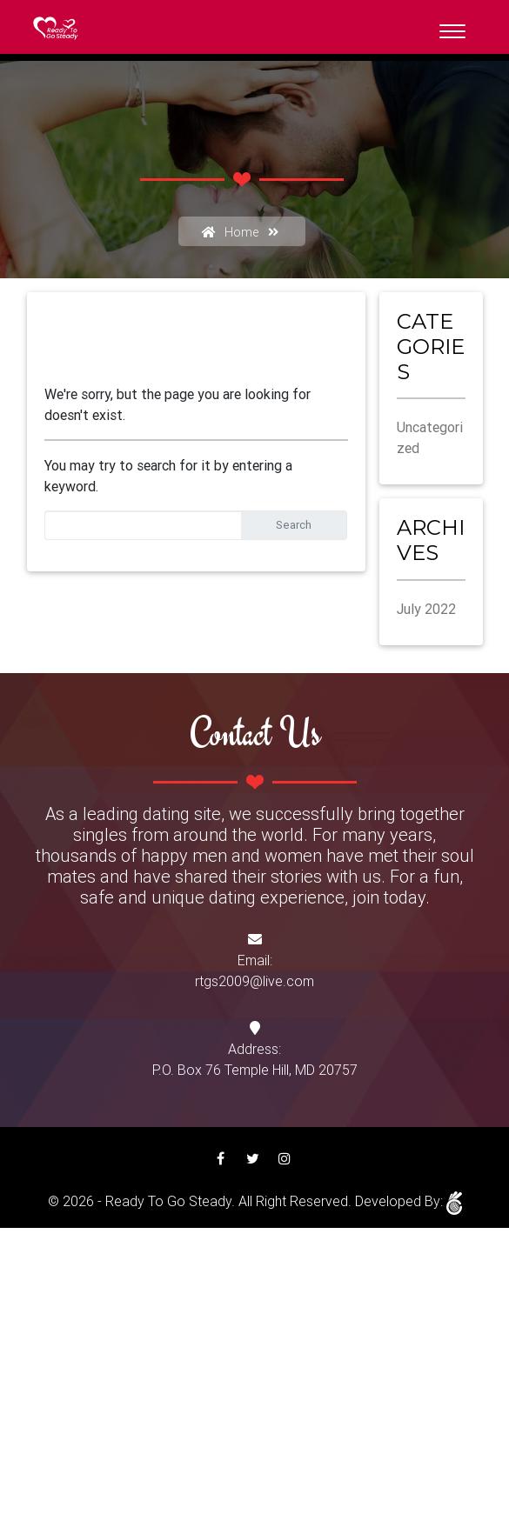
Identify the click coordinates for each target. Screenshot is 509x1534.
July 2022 (426, 608)
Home (227, 232)
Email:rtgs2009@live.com (254, 970)
